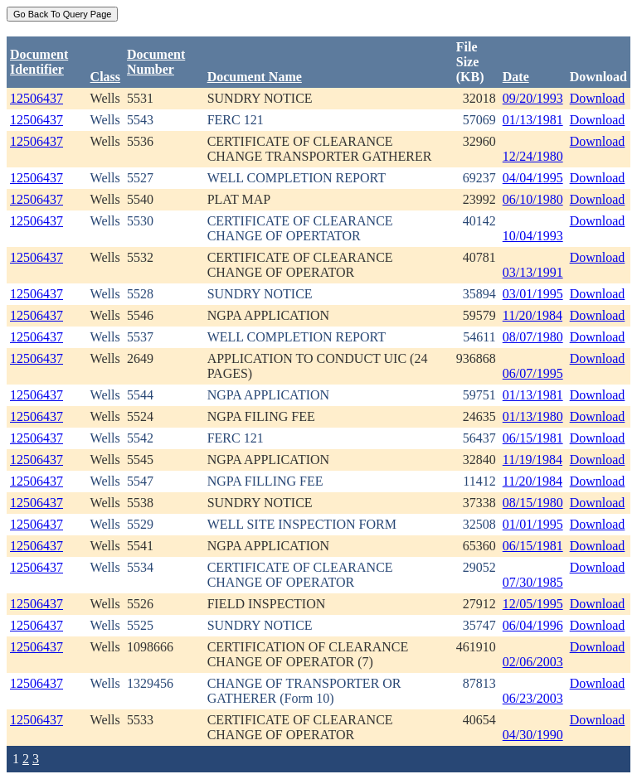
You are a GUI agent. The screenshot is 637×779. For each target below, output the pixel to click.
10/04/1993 (533, 236)
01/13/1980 (533, 416)
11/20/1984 (532, 315)
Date (516, 77)
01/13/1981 (533, 120)
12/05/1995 (533, 604)
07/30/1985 (533, 582)
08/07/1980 (533, 337)
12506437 (36, 98)
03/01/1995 (533, 294)
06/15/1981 (533, 438)
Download (597, 98)
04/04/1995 (533, 178)
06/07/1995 (533, 373)
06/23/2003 (533, 698)
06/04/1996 (533, 625)
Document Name (254, 77)
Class (105, 77)
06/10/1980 (533, 199)
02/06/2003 (533, 662)
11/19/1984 (532, 459)
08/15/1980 (533, 503)
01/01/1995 (533, 524)
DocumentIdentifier (39, 61)
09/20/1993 (533, 98)
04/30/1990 (533, 735)
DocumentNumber (156, 61)
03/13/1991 (533, 272)
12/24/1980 (533, 156)
